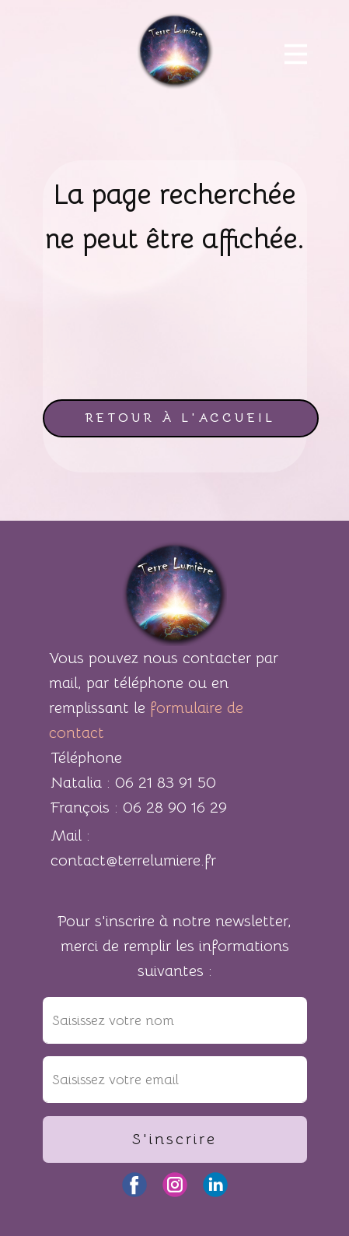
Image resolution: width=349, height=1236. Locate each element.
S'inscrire (174, 1139)
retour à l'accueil (180, 418)
